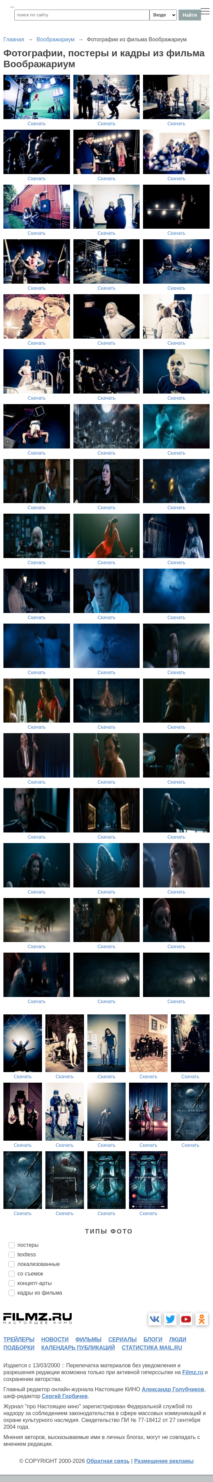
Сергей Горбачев (64, 1396)
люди (177, 1339)
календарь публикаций (78, 1348)
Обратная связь (108, 1461)
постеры (28, 1245)
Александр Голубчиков (173, 1389)
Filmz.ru (192, 1372)
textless (26, 1254)
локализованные (38, 1264)
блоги (152, 1339)
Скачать (37, 123)
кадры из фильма (39, 1293)
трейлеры (18, 1339)
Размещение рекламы (164, 1461)
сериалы (122, 1339)
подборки (18, 1348)
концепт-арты (34, 1283)
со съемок (30, 1274)
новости (55, 1339)
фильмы (88, 1339)
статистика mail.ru (152, 1348)
